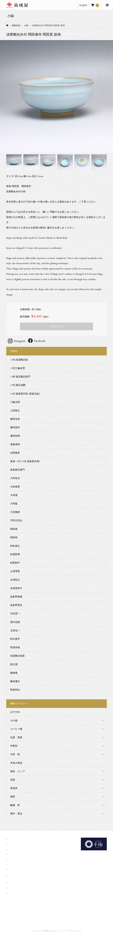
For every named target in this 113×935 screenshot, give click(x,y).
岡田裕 (13, 537)
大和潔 (13, 495)
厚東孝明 (15, 444)
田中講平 (15, 639)
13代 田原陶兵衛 (19, 359)
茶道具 (13, 788)
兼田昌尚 (15, 427)
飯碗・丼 (15, 805)
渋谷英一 (15, 613)
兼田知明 (15, 435)
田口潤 (13, 664)
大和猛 (13, 503)
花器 (12, 779)
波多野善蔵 (16, 596)
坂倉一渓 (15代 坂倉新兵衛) (25, 461)
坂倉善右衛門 (17, 469)
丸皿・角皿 (16, 737)
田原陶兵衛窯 (17, 656)
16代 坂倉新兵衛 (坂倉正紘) (25, 393)
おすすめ (15, 712)
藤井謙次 (15, 681)
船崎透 (13, 673)
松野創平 (15, 562)
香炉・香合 (16, 813)
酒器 (12, 796)
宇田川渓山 (16, 520)
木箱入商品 (16, 763)
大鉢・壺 (15, 754)
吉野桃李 (15, 453)
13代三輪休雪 (17, 368)
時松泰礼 (15, 546)
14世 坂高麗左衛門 (20, 376)
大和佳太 (15, 478)
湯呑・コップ (17, 771)
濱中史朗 (15, 622)
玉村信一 (15, 630)
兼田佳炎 (15, 419)
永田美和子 (16, 588)
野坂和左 (15, 689)
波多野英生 (16, 605)
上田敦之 (15, 410)
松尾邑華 (15, 554)
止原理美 (15, 571)
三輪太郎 (15, 402)
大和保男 (15, 486)
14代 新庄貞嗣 (17, 385)
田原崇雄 (15, 647)
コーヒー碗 (16, 729)
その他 (13, 720)
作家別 (13, 745)
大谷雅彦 (15, 512)
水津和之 (15, 579)
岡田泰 (13, 529)
